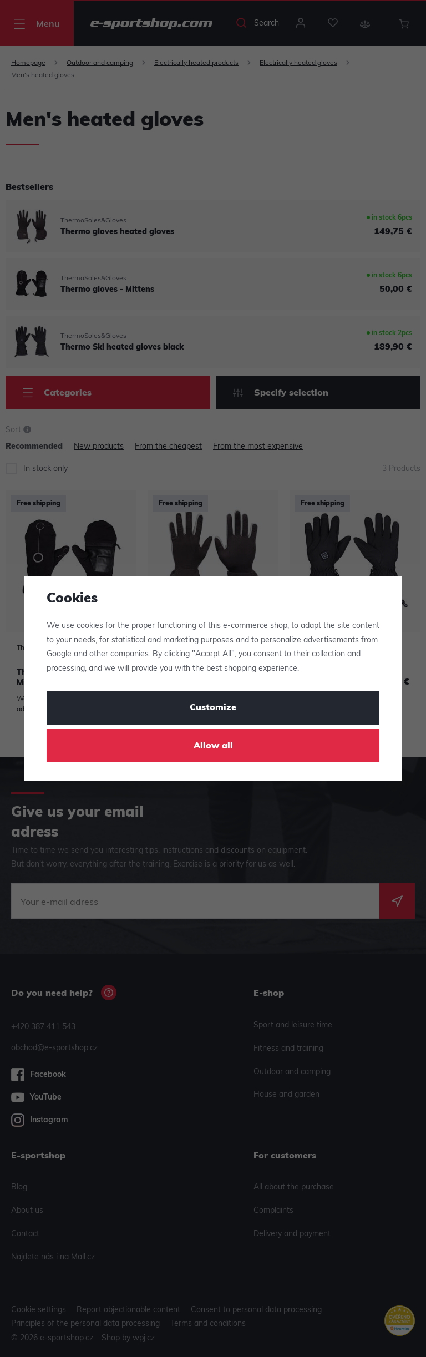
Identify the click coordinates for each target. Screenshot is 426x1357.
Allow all (213, 746)
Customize (213, 707)
